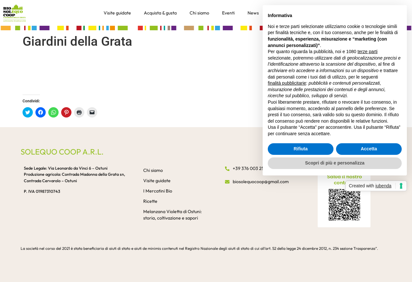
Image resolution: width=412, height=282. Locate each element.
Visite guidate (117, 13)
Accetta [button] (369, 148)
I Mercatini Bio (157, 191)
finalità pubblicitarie (287, 83)
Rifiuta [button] (301, 148)
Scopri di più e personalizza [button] (334, 162)
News (253, 13)
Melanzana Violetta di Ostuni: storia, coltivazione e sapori (172, 215)
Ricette (150, 201)
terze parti (368, 51)
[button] (206, 27)
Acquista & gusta (160, 13)
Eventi (228, 13)
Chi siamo (199, 13)
